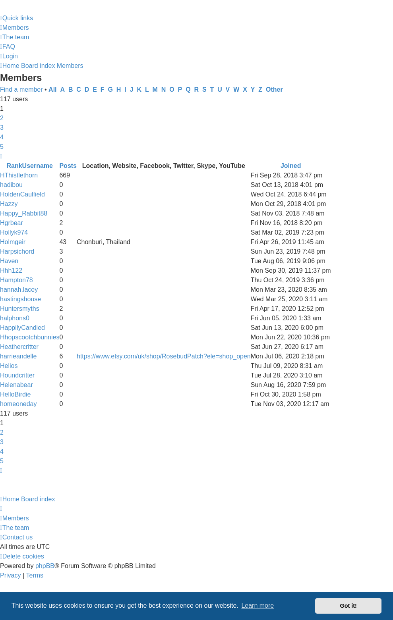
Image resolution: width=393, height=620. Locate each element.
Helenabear (16, 384)
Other (274, 89)
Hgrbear (11, 223)
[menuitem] (14, 28)
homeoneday (18, 403)
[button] (1, 156)
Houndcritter (17, 375)
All (52, 89)
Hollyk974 (14, 232)
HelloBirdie (15, 394)
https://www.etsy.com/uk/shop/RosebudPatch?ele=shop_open (164, 356)
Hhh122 (11, 270)
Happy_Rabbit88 (23, 213)
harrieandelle (18, 356)
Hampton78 (16, 280)
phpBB (44, 565)
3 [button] (2, 127)
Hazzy (8, 203)
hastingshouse (20, 299)
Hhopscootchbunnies (29, 337)
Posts (68, 165)
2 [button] (2, 118)
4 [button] (2, 137)
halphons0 (14, 318)
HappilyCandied (22, 327)
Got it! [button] (348, 606)
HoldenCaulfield (22, 194)
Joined (291, 165)
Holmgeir (12, 242)
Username (37, 165)
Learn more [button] (257, 605)
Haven (9, 261)
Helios (8, 365)
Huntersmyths (19, 308)
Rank (14, 165)
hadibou (11, 184)
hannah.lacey (19, 289)
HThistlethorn (19, 175)
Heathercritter (19, 346)
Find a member (21, 89)
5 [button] (2, 146)
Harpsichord (17, 251)
